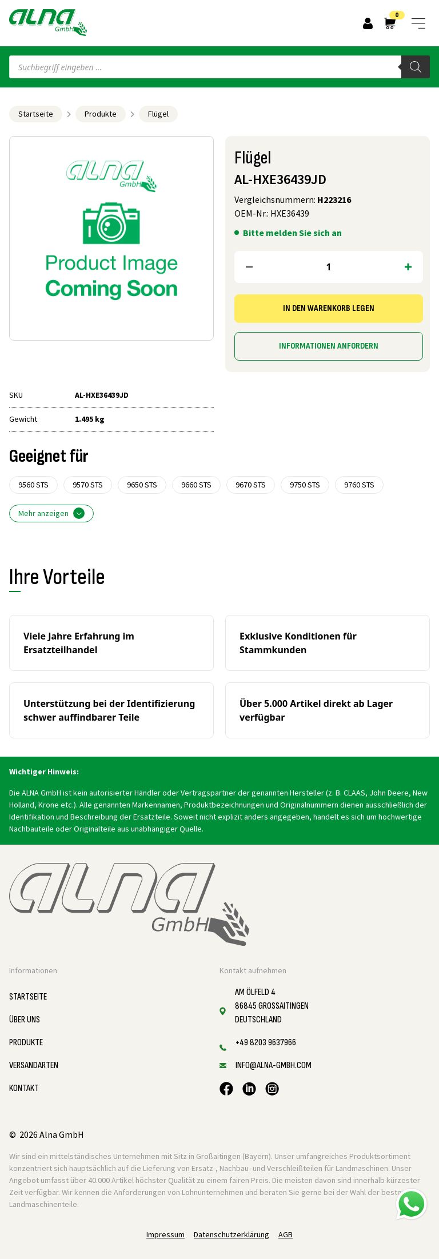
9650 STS (142, 484)
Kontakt (24, 1088)
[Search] (415, 66)
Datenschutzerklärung (231, 1234)
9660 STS (196, 484)
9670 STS (251, 484)
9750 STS (305, 484)
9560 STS (33, 484)
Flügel (158, 114)
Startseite (35, 114)
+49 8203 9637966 (266, 1042)
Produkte (101, 114)
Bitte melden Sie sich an (292, 232)
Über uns (24, 1019)
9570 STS (88, 484)
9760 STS (359, 484)
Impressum (165, 1234)
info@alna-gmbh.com (274, 1065)
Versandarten (33, 1065)
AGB (285, 1234)
